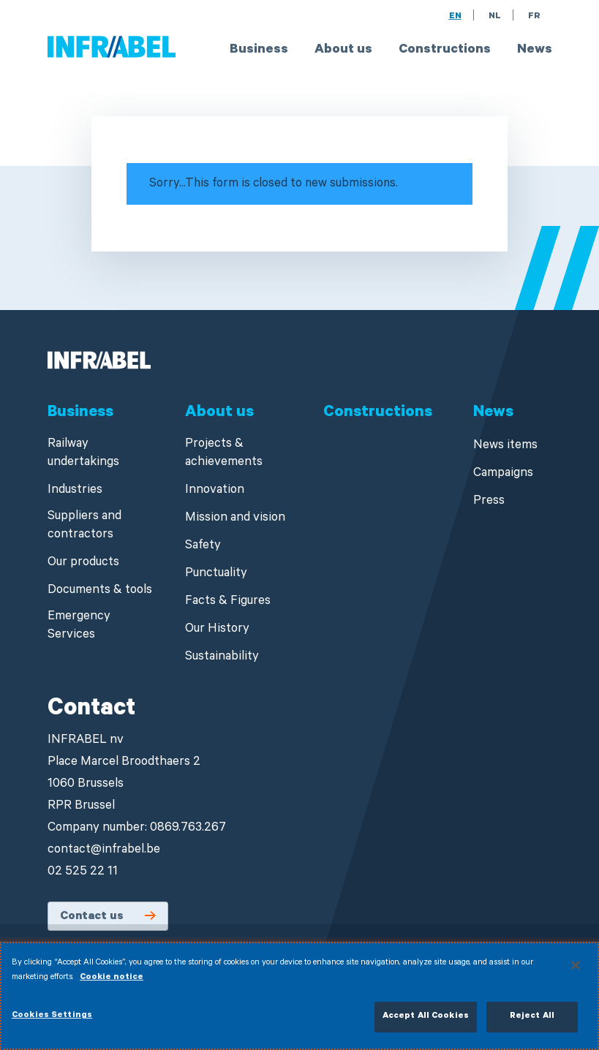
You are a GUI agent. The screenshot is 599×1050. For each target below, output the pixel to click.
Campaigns (503, 474)
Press (489, 502)
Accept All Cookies (426, 1023)
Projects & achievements (224, 454)
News (534, 50)
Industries (75, 491)
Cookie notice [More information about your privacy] (111, 984)
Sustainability (222, 658)
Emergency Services (79, 627)
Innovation (214, 491)
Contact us (92, 917)
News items (505, 446)
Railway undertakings (83, 454)
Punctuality (216, 574)
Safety (203, 547)
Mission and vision (235, 519)
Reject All (532, 1023)
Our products (83, 563)
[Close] (576, 972)
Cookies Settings (52, 1022)
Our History (217, 630)
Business (259, 50)
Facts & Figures (228, 602)
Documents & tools (100, 591)
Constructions (445, 50)
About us (343, 50)
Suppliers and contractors (84, 526)
